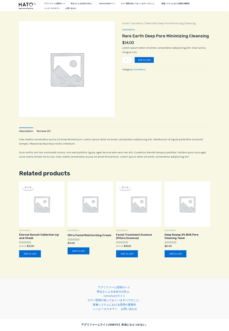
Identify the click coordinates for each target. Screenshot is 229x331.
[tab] (26, 131)
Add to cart (144, 59)
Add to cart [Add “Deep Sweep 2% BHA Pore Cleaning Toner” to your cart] (175, 253)
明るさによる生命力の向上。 (79, 3)
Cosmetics (137, 23)
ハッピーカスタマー (191, 3)
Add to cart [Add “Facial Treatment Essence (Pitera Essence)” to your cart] (127, 253)
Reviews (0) (43, 131)
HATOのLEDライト (102, 3)
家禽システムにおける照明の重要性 (166, 3)
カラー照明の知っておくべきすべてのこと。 (130, 3)
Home (125, 23)
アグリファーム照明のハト (53, 3)
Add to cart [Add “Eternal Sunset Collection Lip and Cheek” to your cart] (30, 253)
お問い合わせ (48, 8)
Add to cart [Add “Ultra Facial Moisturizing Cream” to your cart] (78, 250)
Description (26, 131)
